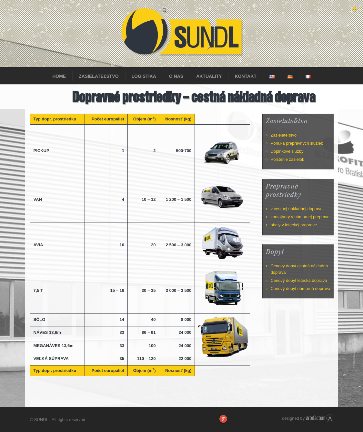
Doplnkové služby (287, 151)
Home (59, 76)
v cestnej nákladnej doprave (297, 208)
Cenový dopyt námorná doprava (300, 288)
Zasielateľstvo (98, 76)
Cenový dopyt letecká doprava (299, 280)
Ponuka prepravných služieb (297, 143)
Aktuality (209, 76)
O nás (176, 76)
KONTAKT (245, 76)
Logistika (144, 76)
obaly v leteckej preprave (294, 224)
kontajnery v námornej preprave (300, 216)
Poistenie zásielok (287, 159)
